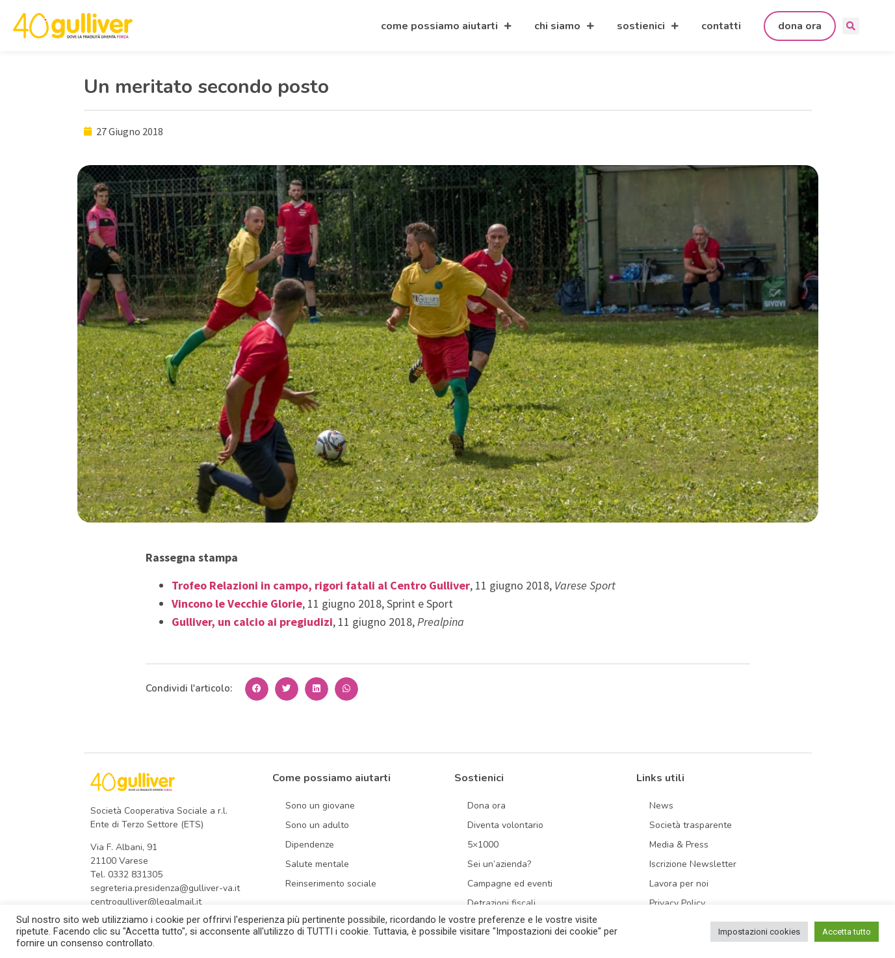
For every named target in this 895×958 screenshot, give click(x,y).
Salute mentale (317, 864)
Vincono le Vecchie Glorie (237, 603)
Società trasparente (690, 825)
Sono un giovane (320, 805)
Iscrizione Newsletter (692, 864)
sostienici (648, 26)
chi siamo (564, 26)
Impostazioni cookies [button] (759, 932)
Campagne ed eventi (509, 883)
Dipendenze (309, 844)
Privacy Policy (677, 903)
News (661, 805)
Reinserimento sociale (330, 883)
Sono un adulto (317, 825)
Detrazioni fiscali (501, 903)
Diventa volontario (505, 825)
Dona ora (486, 805)
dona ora (800, 26)
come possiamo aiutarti (446, 26)
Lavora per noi (678, 883)
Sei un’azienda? (499, 864)
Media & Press (678, 844)
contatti (721, 26)
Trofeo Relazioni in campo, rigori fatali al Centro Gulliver (321, 585)
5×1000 (483, 844)
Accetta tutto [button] (846, 932)
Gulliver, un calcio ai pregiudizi (252, 621)
